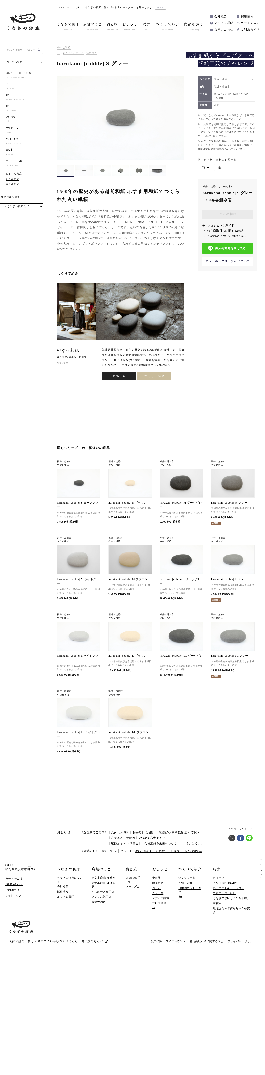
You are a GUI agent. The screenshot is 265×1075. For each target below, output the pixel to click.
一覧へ (161, 7)
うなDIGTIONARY (225, 888)
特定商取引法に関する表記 (225, 230)
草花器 (217, 908)
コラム (156, 893)
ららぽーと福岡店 (103, 897)
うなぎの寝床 (68, 875)
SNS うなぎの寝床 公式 (15, 206)
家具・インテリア (73, 52)
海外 (181, 902)
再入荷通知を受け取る (227, 248)
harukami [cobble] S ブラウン (127, 502)
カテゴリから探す (11, 62)
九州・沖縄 (185, 888)
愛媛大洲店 (99, 907)
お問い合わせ (223, 29)
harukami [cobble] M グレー (229, 502)
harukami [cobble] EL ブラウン (128, 737)
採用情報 (247, 16)
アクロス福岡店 (102, 902)
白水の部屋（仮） (224, 898)
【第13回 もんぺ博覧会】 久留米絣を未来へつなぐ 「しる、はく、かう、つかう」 (165, 849)
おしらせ (160, 875)
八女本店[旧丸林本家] (104, 890)
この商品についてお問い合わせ (228, 236)
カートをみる (250, 22)
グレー (205, 167)
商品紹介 (158, 888)
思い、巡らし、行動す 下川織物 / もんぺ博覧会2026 (171, 856)
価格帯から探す (10, 196)
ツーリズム (133, 892)
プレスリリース (160, 910)
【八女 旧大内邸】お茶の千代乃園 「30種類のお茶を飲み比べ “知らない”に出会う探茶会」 (168, 837)
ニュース (158, 898)
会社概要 (220, 16)
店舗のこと (101, 875)
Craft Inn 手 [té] (133, 885)
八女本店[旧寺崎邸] (104, 883)
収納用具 (91, 52)
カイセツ (218, 883)
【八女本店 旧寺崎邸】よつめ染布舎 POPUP (137, 843)
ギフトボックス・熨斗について (227, 261)
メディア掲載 (160, 903)
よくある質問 (223, 22)
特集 (217, 875)
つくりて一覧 (186, 883)
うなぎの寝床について (70, 885)
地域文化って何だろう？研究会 (231, 915)
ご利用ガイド (250, 29)
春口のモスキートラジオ (228, 893)
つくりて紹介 (154, 376)
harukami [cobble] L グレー (228, 581)
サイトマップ (13, 901)
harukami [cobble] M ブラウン (128, 579)
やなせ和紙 (64, 47)
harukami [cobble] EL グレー (229, 659)
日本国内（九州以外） (189, 895)
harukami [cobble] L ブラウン (127, 659)
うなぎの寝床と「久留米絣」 (231, 903)
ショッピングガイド (220, 225)
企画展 (156, 883)
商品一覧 (119, 376)
